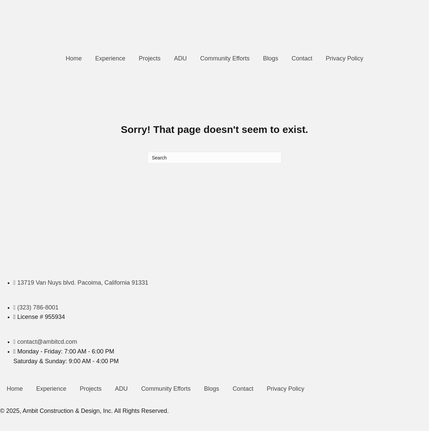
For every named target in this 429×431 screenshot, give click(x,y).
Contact (302, 58)
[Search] (214, 157)
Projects (150, 58)
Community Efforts (225, 58)
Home (74, 58)
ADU (180, 58)
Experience (110, 58)
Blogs (270, 58)
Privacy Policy (344, 58)
